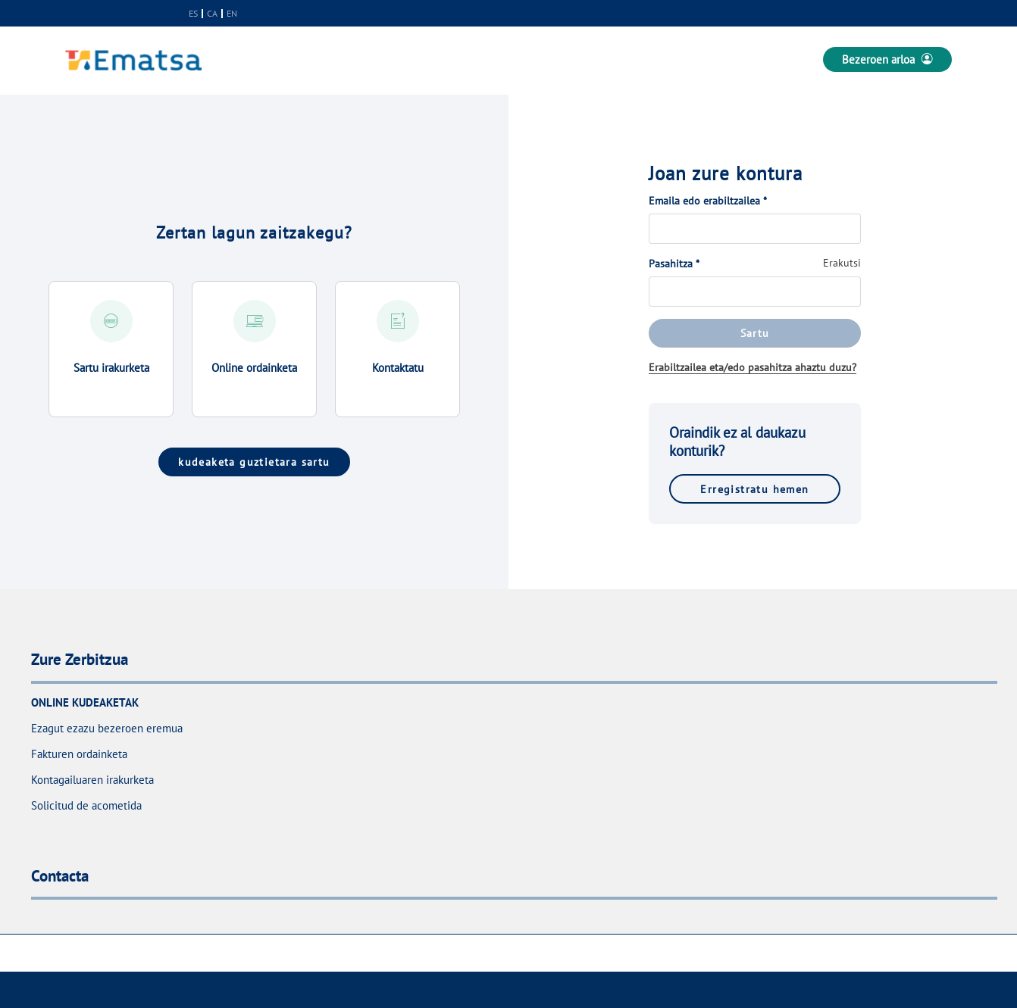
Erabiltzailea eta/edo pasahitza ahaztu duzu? (752, 367)
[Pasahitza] (755, 291)
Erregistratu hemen (754, 489)
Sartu (755, 333)
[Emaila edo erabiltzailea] (755, 229)
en (232, 13)
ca (212, 13)
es (193, 13)
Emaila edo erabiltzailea (708, 201)
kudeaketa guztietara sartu (254, 461)
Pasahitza (674, 263)
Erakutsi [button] (842, 263)
